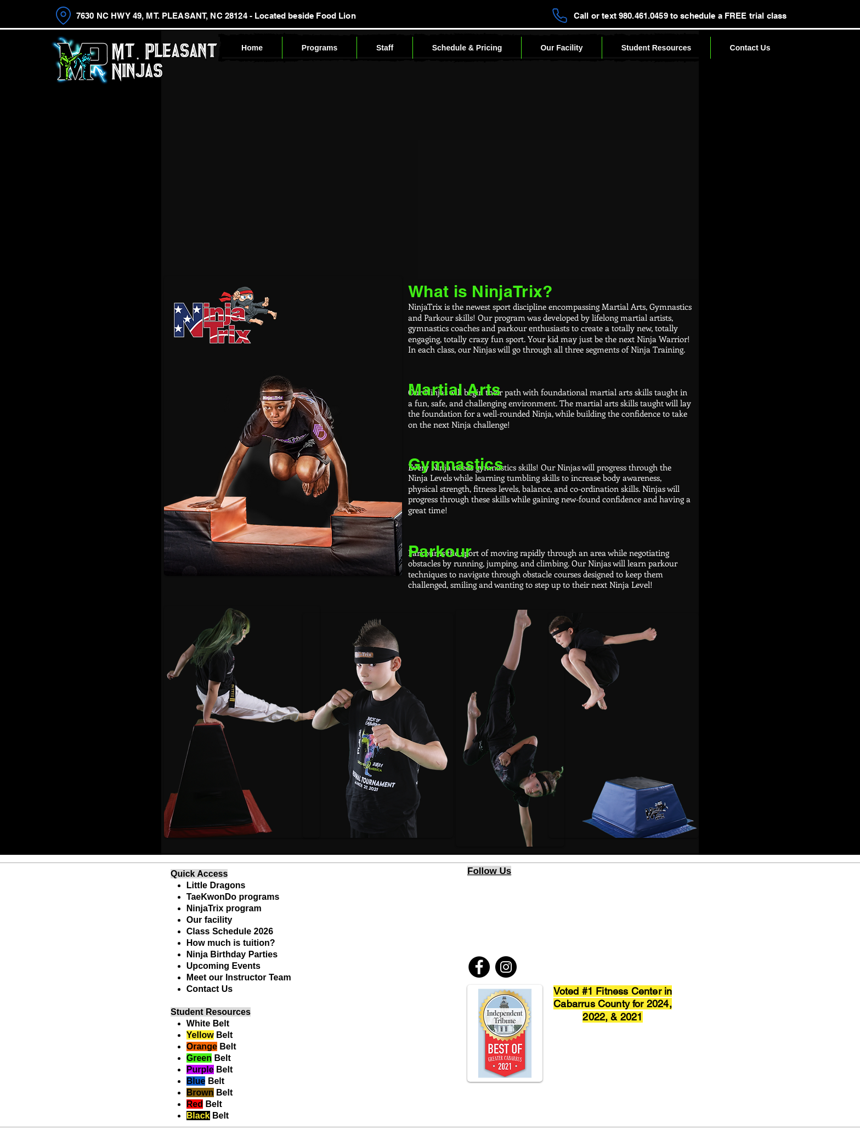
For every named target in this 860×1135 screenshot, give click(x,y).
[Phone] (560, 16)
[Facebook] (479, 967)
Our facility (209, 919)
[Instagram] (506, 967)
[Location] (63, 16)
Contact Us (209, 989)
